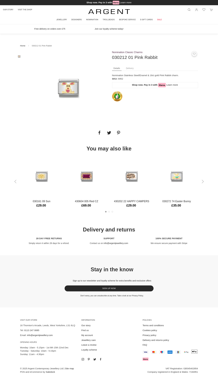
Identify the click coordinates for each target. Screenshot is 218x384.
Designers (76, 19)
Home (22, 46)
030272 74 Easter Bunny (176, 201)
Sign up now (109, 288)
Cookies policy (150, 330)
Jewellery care (88, 340)
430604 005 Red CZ (86, 201)
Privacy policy (149, 335)
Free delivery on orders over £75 (49, 29)
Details (117, 68)
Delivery (130, 68)
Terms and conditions (153, 325)
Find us (85, 330)
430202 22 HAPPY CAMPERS (131, 201)
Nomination (92, 19)
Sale (159, 19)
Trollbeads (109, 19)
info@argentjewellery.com (116, 243)
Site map (69, 368)
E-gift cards (146, 19)
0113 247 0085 (31, 330)
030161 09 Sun (41, 201)
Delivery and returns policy (156, 340)
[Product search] (189, 9)
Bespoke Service (127, 19)
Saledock (50, 372)
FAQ (145, 345)
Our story (8, 9)
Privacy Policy (137, 296)
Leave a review (88, 345)
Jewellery (61, 19)
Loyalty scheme (89, 349)
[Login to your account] (196, 9)
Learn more (126, 2)
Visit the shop (25, 9)
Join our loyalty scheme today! (109, 29)
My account (87, 335)
